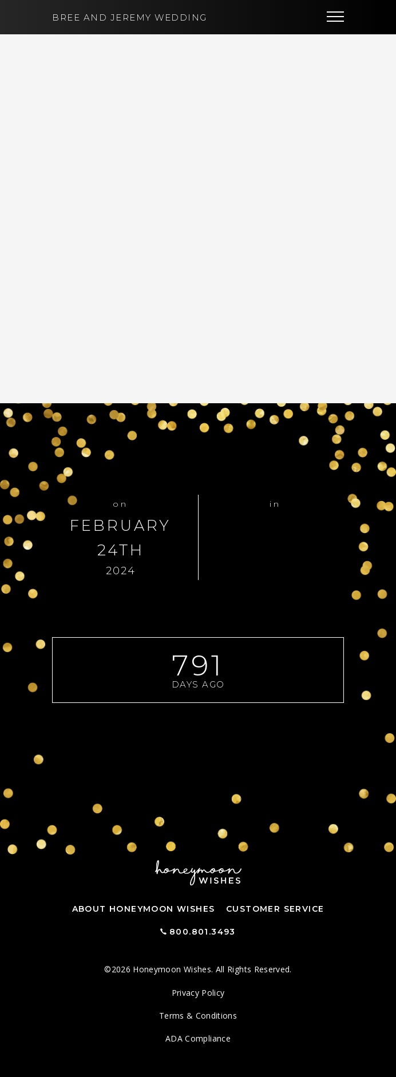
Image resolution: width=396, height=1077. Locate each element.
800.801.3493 (202, 932)
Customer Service (275, 909)
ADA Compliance (198, 1038)
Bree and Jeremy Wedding (129, 17)
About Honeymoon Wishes (143, 909)
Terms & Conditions (198, 1015)
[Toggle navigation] (335, 17)
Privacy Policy (198, 992)
